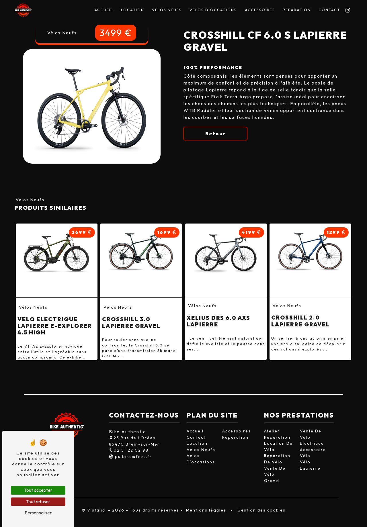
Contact (329, 9)
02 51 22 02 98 (129, 450)
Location (132, 9)
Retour (215, 133)
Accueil (103, 9)
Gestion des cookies (261, 510)
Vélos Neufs (167, 9)
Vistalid (97, 510)
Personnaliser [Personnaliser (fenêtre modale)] (38, 513)
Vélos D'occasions (213, 9)
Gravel (272, 480)
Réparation (297, 9)
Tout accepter (38, 490)
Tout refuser (38, 501)
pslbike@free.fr (130, 456)
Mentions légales (206, 510)
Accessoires (260, 9)
